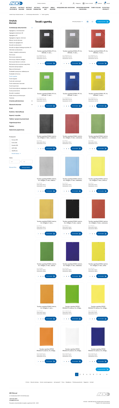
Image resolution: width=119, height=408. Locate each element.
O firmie (27, 382)
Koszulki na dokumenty (15, 45)
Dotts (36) (14, 142)
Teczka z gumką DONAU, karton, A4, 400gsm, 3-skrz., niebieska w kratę (72, 180)
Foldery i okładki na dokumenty (17, 52)
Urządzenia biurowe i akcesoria (82, 8)
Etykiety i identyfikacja (16, 112)
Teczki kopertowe (14, 86)
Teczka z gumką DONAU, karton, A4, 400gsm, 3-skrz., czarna (72, 222)
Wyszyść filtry (12, 167)
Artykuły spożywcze (13, 8)
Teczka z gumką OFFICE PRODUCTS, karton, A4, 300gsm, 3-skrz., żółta (98, 308)
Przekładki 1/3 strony (14, 74)
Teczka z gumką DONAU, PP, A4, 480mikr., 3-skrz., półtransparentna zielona (46, 95)
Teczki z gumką (13, 76)
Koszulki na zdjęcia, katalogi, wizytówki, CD (20, 47)
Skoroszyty (12, 54)
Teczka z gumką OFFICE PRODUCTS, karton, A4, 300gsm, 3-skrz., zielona (72, 308)
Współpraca (68, 382)
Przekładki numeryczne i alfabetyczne (19, 71)
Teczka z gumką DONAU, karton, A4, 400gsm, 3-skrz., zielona (46, 264)
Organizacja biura (15, 122)
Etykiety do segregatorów (16, 42)
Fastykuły (11, 98)
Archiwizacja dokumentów (17, 28)
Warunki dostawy (35, 382)
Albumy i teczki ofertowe (15, 40)
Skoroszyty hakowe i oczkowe (17, 62)
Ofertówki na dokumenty (15, 50)
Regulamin (86, 382)
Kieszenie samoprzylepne (16, 66)
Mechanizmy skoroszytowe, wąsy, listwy (19, 64)
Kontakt (92, 382)
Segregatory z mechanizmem (16, 30)
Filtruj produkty (26, 167)
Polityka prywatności (77, 382)
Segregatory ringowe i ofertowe (17, 38)
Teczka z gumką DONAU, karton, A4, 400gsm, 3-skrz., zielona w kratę (98, 137)
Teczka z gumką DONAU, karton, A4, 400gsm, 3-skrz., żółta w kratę (98, 180)
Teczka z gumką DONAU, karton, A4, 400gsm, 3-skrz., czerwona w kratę (72, 137)
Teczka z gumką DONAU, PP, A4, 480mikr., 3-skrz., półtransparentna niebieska (72, 95)
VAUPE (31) (15, 151)
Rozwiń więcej (15, 153)
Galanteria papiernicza (16, 130)
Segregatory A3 (13, 35)
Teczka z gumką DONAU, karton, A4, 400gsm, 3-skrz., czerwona (98, 222)
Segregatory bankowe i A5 (16, 33)
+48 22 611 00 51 (13, 398)
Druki (11, 108)
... (103, 374)
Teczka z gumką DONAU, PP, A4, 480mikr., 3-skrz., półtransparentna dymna (72, 52)
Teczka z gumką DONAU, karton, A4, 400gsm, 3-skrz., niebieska (72, 264)
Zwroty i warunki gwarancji (46, 382)
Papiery (11, 126)
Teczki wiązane (13, 78)
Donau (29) (15, 140)
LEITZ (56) (14, 148)
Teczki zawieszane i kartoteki (16, 83)
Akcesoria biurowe (15, 104)
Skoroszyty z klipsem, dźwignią (17, 59)
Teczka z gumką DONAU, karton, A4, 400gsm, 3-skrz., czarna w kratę (46, 137)
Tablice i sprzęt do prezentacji (19, 119)
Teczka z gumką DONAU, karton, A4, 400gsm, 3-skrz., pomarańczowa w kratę (46, 222)
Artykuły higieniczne (37, 8)
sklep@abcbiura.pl (14, 400)
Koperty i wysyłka (14, 115)
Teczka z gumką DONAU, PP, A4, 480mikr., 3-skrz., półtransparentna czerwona (98, 52)
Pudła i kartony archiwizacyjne (17, 95)
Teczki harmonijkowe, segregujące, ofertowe (20, 88)
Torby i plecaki (96, 7)
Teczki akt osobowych (15, 81)
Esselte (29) (15, 145)
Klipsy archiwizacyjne (14, 69)
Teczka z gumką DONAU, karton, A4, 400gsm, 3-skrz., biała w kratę (46, 180)
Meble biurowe (52, 8)
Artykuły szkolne (29, 8)
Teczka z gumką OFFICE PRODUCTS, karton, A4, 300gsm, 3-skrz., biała (72, 350)
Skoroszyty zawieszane (15, 57)
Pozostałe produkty (105, 8)
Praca (63, 382)
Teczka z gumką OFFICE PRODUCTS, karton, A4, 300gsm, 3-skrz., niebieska (98, 350)
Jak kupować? (57, 382)
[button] (80, 21)
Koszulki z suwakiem (14, 93)
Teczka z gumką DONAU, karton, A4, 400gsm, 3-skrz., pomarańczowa (46, 308)
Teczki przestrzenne (14, 90)
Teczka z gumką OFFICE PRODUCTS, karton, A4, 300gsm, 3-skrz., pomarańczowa (46, 350)
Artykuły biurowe (21, 8)
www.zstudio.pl (106, 403)
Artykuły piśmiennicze (16, 101)
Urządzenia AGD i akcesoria (66, 7)
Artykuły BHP (45, 8)
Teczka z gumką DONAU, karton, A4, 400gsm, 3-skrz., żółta (98, 264)
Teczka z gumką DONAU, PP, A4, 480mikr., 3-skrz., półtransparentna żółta (98, 95)
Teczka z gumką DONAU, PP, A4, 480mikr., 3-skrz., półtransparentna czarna (46, 52)
